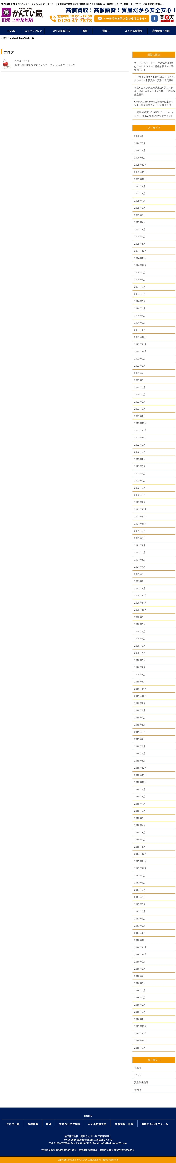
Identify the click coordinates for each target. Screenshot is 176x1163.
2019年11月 (140, 688)
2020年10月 (140, 609)
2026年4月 (139, 136)
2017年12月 (140, 853)
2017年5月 (139, 904)
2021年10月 (140, 523)
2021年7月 (139, 545)
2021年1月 (139, 588)
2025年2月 (139, 236)
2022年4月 (139, 480)
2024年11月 (140, 258)
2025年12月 (140, 164)
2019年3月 (139, 746)
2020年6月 (139, 638)
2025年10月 (140, 179)
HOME (11, 30)
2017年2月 (139, 925)
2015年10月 (140, 1040)
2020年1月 (139, 674)
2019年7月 (139, 717)
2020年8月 (139, 624)
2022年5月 (139, 473)
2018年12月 (140, 767)
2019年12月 (140, 681)
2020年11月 (140, 602)
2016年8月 (139, 968)
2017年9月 (139, 875)
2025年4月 (139, 222)
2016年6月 (139, 983)
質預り (106, 30)
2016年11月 (140, 947)
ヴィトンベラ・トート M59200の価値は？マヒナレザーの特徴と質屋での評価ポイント (154, 66)
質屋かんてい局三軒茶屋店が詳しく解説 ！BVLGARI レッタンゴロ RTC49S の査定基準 (154, 91)
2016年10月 (140, 954)
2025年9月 (139, 186)
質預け (137, 1089)
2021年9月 (139, 530)
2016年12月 (140, 940)
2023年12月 (140, 337)
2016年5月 (139, 990)
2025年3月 (139, 229)
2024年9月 (139, 272)
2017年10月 (140, 868)
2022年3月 (139, 487)
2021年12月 (140, 509)
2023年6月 (139, 380)
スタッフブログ (33, 30)
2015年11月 (140, 1033)
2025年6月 (139, 207)
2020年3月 (139, 660)
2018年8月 (139, 796)
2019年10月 (140, 696)
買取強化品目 (141, 1082)
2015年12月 (140, 1026)
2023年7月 (139, 373)
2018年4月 (139, 825)
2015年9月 (139, 1047)
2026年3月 (139, 143)
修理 (84, 30)
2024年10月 (140, 265)
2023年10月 (140, 351)
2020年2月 (139, 667)
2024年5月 (139, 301)
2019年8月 (139, 710)
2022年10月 (140, 437)
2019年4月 (139, 739)
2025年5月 (139, 215)
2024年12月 (140, 250)
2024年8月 (139, 279)
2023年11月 (140, 344)
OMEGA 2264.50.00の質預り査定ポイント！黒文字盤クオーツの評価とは (153, 103)
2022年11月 (140, 430)
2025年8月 (139, 193)
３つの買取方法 (61, 30)
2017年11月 (140, 861)
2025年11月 (140, 172)
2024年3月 (139, 315)
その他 (137, 1068)
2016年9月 (139, 961)
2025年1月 (139, 243)
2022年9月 (139, 444)
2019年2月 (139, 753)
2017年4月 (139, 911)
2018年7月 (139, 803)
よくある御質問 (133, 30)
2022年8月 (139, 451)
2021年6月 (139, 552)
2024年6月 (139, 293)
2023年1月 (139, 416)
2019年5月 (139, 732)
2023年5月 (139, 387)
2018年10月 (140, 782)
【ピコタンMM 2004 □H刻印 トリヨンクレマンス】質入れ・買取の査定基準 (154, 78)
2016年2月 (139, 1011)
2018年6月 (139, 810)
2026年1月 (139, 157)
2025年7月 (139, 200)
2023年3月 (139, 401)
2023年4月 (139, 394)
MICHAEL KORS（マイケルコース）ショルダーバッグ (46, 65)
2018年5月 (139, 818)
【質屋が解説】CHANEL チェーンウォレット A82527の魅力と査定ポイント (154, 114)
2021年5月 (139, 559)
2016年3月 (139, 1004)
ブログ (137, 1075)
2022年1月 (139, 502)
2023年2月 (139, 408)
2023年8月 (139, 365)
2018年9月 (139, 789)
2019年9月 (139, 703)
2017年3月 (139, 918)
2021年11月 (140, 516)
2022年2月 (139, 495)
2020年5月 (139, 645)
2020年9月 (139, 617)
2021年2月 (139, 581)
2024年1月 (139, 329)
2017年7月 (139, 889)
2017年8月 (139, 882)
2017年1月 (139, 933)
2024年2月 (139, 322)
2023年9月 (139, 358)
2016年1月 (139, 1019)
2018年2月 (139, 839)
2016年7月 (139, 976)
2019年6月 (139, 724)
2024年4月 (139, 308)
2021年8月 (139, 538)
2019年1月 (139, 760)
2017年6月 (139, 897)
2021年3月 (139, 574)
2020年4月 (139, 652)
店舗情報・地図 (161, 30)
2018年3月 (139, 832)
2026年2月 (139, 150)
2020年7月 (139, 631)
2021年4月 (139, 566)
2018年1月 (139, 846)
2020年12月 (140, 595)
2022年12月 (140, 423)
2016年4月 (139, 997)
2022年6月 (139, 466)
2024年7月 (139, 286)
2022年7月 (139, 459)
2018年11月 (140, 775)
